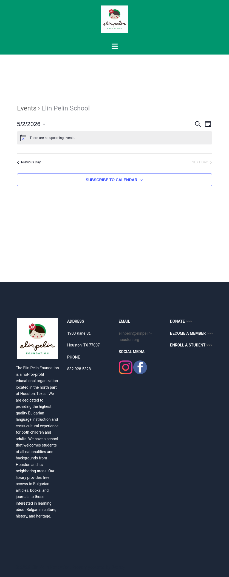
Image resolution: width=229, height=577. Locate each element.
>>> (210, 333)
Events (26, 108)
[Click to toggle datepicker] (31, 124)
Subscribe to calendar (111, 180)
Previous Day (29, 162)
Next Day (202, 162)
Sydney (118, 567)
